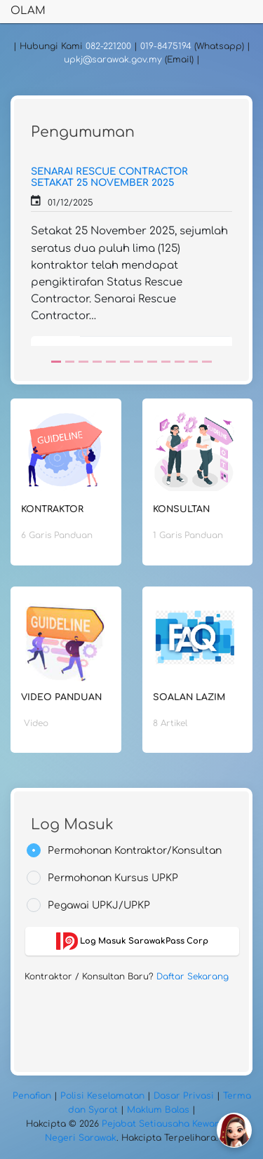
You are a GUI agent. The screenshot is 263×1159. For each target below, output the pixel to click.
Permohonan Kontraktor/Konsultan (135, 850)
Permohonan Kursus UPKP (113, 878)
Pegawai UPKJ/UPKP (99, 905)
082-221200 (108, 46)
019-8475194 (165, 46)
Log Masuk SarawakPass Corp (132, 941)
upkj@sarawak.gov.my (113, 60)
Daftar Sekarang (192, 977)
